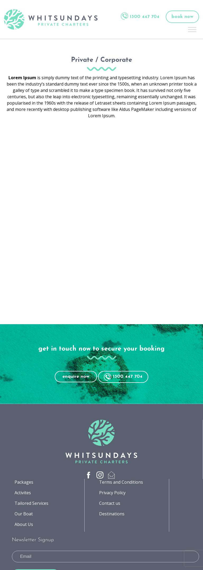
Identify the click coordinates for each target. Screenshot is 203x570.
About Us (24, 524)
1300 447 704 (140, 16)
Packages (24, 482)
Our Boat (24, 514)
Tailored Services (31, 503)
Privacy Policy (112, 493)
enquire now (75, 376)
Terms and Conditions (121, 482)
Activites (23, 493)
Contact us (109, 503)
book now (182, 16)
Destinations (111, 514)
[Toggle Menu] (192, 29)
